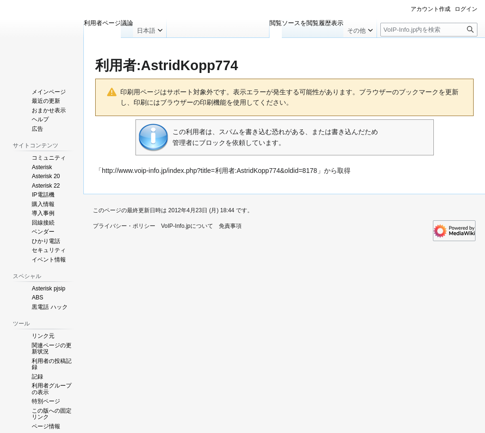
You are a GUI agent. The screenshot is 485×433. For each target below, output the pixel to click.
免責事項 (230, 226)
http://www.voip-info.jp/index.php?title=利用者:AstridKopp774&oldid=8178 (209, 170)
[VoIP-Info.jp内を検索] (428, 29)
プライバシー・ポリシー (124, 226)
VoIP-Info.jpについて (187, 226)
